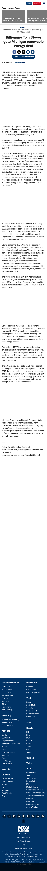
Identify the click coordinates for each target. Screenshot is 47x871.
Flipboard (23, 816)
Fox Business (10, 3)
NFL (27, 732)
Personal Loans (8, 695)
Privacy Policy (31, 781)
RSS (33, 816)
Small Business (7, 725)
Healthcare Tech (32, 714)
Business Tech (31, 711)
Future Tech (30, 717)
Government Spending (10, 719)
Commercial (31, 690)
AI (27, 719)
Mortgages (6, 687)
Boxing (29, 744)
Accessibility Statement (35, 796)
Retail (4, 758)
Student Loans (7, 690)
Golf (27, 749)
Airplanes (5, 790)
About (29, 768)
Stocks (4, 735)
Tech (28, 698)
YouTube (19, 816)
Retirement (6, 707)
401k (4, 704)
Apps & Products (32, 807)
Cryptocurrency (8, 741)
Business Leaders (8, 752)
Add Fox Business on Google (24, 56)
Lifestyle (6, 774)
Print (28, 52)
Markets (23, 27)
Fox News (30, 798)
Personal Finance (10, 682)
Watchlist (6, 769)
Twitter (19, 52)
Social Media (31, 705)
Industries (5, 755)
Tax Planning (7, 710)
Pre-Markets (6, 761)
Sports (29, 728)
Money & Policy (7, 722)
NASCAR (29, 741)
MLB (28, 738)
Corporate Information (34, 790)
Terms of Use (31, 778)
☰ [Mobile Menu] (44, 3)
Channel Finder (32, 773)
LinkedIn (28, 816)
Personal (29, 687)
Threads (23, 52)
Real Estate (31, 682)
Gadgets (29, 708)
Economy (6, 715)
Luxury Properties (33, 692)
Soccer (29, 746)
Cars (3, 787)
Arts (3, 796)
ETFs (4, 749)
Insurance (5, 701)
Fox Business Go (32, 804)
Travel (4, 785)
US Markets (6, 738)
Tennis (28, 752)
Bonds (4, 746)
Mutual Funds (7, 764)
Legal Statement (32, 856)
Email (33, 52)
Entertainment (7, 779)
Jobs (28, 775)
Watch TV (37, 3)
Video (29, 763)
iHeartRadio (23, 821)
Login (29, 3)
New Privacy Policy (23, 837)
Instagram (14, 816)
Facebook (14, 52)
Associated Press (20, 62)
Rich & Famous (7, 782)
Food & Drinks (7, 793)
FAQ (27, 784)
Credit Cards (6, 692)
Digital (28, 702)
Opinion (30, 758)
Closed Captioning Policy (35, 793)
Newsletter (38, 816)
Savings (5, 698)
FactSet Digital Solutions (18, 856)
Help (23, 845)
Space (28, 722)
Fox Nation (30, 801)
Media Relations (32, 787)
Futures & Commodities (11, 744)
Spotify (43, 816)
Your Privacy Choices (24, 841)
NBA (28, 735)
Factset (22, 854)
